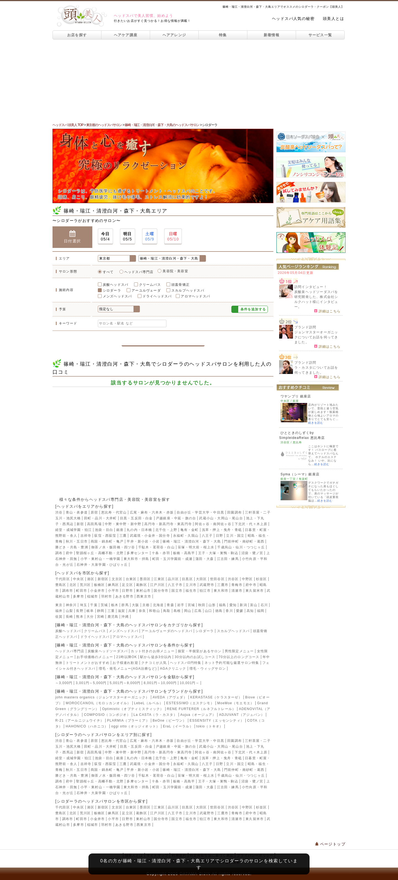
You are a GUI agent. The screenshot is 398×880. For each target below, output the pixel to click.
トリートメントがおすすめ (87, 663)
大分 (90, 617)
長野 (79, 611)
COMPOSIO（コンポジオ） (107, 715)
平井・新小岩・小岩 (143, 541)
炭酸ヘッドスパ (115, 285)
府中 (69, 553)
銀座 (120, 530)
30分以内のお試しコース (195, 657)
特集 (223, 35)
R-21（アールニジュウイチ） (79, 720)
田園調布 (234, 512)
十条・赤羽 (161, 553)
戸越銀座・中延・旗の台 (176, 518)
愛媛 (239, 611)
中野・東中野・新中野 (123, 524)
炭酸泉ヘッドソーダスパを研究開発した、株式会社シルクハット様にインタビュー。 (316, 299)
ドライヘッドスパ (157, 296)
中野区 (247, 579)
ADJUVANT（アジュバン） (242, 715)
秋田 (201, 605)
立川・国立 (235, 536)
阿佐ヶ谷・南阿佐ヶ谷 (213, 524)
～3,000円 (63, 683)
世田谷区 (217, 579)
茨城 (104, 605)
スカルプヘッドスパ (187, 290)
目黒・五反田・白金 (136, 518)
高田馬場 (94, 524)
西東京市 (144, 596)
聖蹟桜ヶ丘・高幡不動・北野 (100, 553)
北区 (73, 585)
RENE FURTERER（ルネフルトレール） (201, 709)
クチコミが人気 (154, 663)
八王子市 (175, 585)
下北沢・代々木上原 (251, 524)
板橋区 (99, 585)
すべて (108, 272)
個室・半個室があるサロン (199, 651)
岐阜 (90, 611)
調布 (58, 553)
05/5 (127, 236)
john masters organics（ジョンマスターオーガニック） (102, 697)
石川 (264, 605)
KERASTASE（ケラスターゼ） (216, 697)
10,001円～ (189, 683)
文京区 (117, 579)
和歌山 (154, 611)
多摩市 (78, 596)
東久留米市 (254, 591)
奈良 (142, 611)
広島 (197, 611)
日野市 (127, 591)
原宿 (94, 512)
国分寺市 (161, 591)
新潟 (243, 605)
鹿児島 (113, 617)
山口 (208, 611)
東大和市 (221, 591)
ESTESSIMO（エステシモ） (190, 703)
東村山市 (143, 591)
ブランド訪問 (305, 327)
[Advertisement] (199, 81)
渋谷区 (233, 579)
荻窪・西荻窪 (105, 536)
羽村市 (106, 596)
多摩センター (137, 553)
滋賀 (121, 611)
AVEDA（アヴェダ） (170, 697)
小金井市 (97, 591)
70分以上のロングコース (239, 657)
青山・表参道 (77, 512)
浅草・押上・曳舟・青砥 (222, 530)
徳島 (218, 611)
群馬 (125, 605)
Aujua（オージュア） (198, 715)
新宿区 (103, 579)
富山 (253, 605)
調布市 (67, 591)
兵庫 (131, 611)
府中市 (250, 585)
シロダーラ (112, 290)
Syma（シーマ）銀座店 (300, 474)
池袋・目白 (104, 530)
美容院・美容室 (175, 271)
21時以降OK (126, 657)
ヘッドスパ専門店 (139, 272)
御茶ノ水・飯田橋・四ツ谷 (113, 547)
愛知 (233, 605)
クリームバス (150, 285)
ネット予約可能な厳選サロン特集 (232, 663)
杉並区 (261, 579)
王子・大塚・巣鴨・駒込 (218, 553)
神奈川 (71, 605)
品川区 (173, 579)
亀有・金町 (189, 530)
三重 (111, 611)
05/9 (149, 236)
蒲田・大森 (204, 559)
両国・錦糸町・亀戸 (107, 541)
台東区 (131, 579)
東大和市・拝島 (136, 559)
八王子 (207, 536)
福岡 (260, 611)
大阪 (135, 605)
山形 (212, 605)
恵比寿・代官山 (114, 512)
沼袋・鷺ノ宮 (252, 553)
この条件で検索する (163, 339)
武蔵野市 (207, 585)
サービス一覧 (320, 35)
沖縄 (125, 617)
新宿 (80, 524)
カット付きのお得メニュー (152, 651)
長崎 (69, 617)
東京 (58, 605)
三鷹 (123, 536)
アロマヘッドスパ (195, 296)
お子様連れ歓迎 (125, 663)
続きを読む (315, 422)
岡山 (187, 611)
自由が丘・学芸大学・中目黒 (200, 512)
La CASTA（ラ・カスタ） (155, 715)
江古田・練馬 (228, 559)
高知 (250, 611)
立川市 (191, 585)
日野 (219, 536)
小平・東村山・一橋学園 (100, 559)
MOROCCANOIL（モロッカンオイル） (98, 703)
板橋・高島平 (184, 553)
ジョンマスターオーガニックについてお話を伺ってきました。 (316, 337)
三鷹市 (222, 585)
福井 (58, 611)
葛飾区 (141, 585)
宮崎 (100, 617)
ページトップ (330, 844)
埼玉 (83, 605)
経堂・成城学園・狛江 (73, 530)
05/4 (105, 236)
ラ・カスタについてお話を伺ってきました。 (316, 370)
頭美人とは (333, 18)
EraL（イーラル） (178, 726)
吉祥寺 (85, 536)
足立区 (127, 585)
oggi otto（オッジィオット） (135, 726)
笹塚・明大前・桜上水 (196, 547)
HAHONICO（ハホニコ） (87, 726)
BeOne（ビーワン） (170, 720)
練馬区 (113, 585)
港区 (90, 579)
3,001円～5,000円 (91, 683)
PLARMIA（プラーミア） (128, 720)
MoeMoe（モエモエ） (235, 703)
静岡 (100, 611)
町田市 (81, 591)
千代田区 (62, 579)
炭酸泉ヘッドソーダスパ (108, 651)
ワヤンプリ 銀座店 (296, 396)
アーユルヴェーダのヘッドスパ (166, 631)
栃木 (114, 605)
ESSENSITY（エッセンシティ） (217, 720)
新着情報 (271, 35)
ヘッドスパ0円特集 (185, 663)
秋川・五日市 (77, 541)
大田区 (201, 579)
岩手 (180, 605)
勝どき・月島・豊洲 (71, 547)
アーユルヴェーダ (146, 290)
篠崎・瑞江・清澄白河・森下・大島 (192, 541)
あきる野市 (124, 596)
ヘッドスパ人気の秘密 (293, 18)
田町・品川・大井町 (100, 518)
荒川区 (85, 585)
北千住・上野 (166, 530)
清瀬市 (236, 591)
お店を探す (77, 35)
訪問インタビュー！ (310, 287)
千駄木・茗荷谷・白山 (156, 547)
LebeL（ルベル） (148, 703)
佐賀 (58, 617)
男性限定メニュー (239, 651)
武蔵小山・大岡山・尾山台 (221, 518)
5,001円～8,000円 (125, 683)
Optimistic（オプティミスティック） (133, 709)
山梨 (69, 611)
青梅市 (236, 585)
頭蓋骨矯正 (180, 285)
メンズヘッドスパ (117, 296)
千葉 (93, 605)
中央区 (78, 579)
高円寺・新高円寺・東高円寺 (168, 524)
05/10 (173, 236)
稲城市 (92, 596)
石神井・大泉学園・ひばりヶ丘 (102, 565)
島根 (177, 611)
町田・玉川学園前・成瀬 (172, 559)
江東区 (159, 579)
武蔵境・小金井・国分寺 (150, 536)
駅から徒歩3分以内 (155, 657)
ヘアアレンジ (174, 35)
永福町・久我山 (185, 536)
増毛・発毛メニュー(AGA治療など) (128, 669)
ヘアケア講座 (126, 35)
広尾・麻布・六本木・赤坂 (152, 512)
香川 (229, 611)
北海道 (158, 605)
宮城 (191, 605)
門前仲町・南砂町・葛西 (244, 541)
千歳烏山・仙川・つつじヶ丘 (241, 547)
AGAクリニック (173, 669)
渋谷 (58, 512)
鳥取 (166, 611)
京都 (146, 605)
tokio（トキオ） (209, 726)
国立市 (176, 591)
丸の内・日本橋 (139, 530)
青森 (170, 605)
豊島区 (60, 585)
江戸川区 (157, 585)
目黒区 (187, 579)
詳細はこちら (327, 311)
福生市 (191, 591)
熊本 (79, 617)
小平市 (113, 591)
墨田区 (145, 579)
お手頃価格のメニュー (95, 657)
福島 (222, 605)
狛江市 (205, 591)
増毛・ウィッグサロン (207, 669)
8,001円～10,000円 (160, 683)
